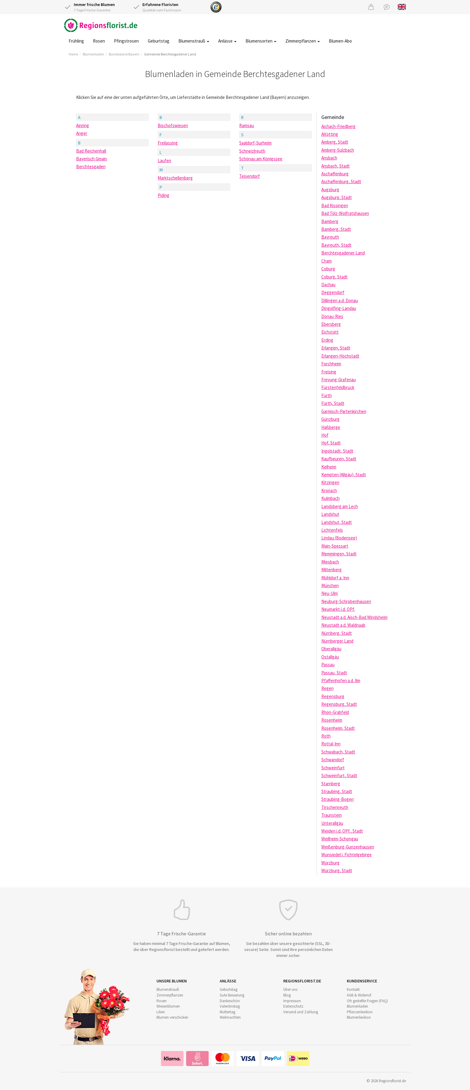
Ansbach (329, 158)
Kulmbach (330, 498)
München (330, 585)
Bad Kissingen (334, 205)
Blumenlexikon (359, 1017)
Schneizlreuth (252, 151)
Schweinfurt (333, 768)
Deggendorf (332, 292)
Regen (327, 688)
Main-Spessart (334, 546)
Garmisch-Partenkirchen (343, 411)
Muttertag (227, 1011)
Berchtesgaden (91, 166)
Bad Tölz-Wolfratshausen (345, 213)
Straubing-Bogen (337, 799)
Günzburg (330, 419)
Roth (326, 736)
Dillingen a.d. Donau (339, 300)
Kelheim (328, 467)
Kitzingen (330, 482)
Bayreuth (330, 237)
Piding (163, 195)
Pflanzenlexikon (360, 1011)
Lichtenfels (332, 530)
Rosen (99, 41)
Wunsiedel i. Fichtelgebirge (346, 854)
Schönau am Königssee (260, 159)
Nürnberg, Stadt (336, 633)
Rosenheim (331, 720)
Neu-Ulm (329, 593)
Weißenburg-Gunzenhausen (347, 847)
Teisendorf (249, 176)
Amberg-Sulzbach (337, 150)
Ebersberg (331, 324)
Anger (81, 133)
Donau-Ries (332, 316)
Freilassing (168, 143)
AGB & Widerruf (359, 995)
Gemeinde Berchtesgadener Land (170, 54)
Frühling (76, 41)
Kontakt (353, 989)
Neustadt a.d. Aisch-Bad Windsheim (354, 617)
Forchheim (331, 364)
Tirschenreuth (334, 807)
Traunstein (331, 815)
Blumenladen (93, 54)
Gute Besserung (232, 995)
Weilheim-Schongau (339, 839)
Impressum (292, 1000)
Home (73, 54)
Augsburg (330, 189)
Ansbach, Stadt (335, 166)
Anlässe (227, 41)
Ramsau (246, 125)
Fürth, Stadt (332, 403)
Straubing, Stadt (336, 791)
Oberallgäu (331, 649)
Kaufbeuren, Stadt (338, 459)
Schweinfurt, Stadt (339, 775)
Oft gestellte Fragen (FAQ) (367, 1000)
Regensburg (332, 696)
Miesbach (330, 562)
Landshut (330, 514)
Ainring (82, 125)
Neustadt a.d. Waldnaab (343, 625)
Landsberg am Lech (339, 506)
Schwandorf (332, 759)
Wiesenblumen (168, 1006)
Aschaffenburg (335, 174)
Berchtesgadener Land (343, 253)
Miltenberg (331, 569)
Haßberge (330, 427)
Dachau (328, 284)
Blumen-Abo (340, 41)
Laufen (164, 160)
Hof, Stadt (331, 443)
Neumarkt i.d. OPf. (338, 609)
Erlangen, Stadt (335, 348)
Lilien (160, 1011)
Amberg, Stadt (334, 142)
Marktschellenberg (175, 178)
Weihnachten (230, 1017)
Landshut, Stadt (336, 522)
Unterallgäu (332, 823)
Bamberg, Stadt (336, 229)
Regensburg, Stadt (339, 704)
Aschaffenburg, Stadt (341, 181)
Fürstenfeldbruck (337, 387)
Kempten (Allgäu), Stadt (343, 474)
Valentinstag (230, 1006)
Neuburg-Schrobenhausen (346, 601)
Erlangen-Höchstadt (340, 356)
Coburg (328, 269)
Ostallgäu (330, 657)
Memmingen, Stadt (339, 554)
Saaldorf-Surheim (255, 143)
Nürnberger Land (337, 641)
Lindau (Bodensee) (339, 538)
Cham (326, 261)
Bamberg (329, 221)
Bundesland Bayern (124, 54)
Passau (328, 664)
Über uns (290, 989)
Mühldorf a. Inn (335, 578)
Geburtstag (158, 41)
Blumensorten (260, 41)
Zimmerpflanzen (302, 41)
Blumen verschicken (172, 1017)
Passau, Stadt (334, 673)
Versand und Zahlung (300, 1011)
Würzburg (330, 863)
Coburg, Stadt (334, 277)
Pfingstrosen (126, 41)
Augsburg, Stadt (336, 197)
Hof (325, 435)
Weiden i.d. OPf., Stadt (342, 831)
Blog (287, 995)
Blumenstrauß (193, 41)
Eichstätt (330, 332)
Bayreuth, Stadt (336, 245)
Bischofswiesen (173, 125)
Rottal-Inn (331, 744)
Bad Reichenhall (91, 151)
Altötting (329, 134)
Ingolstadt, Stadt (337, 451)
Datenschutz (293, 1006)
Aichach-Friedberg (338, 126)
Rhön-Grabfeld (335, 712)
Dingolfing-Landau (338, 308)
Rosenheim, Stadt (338, 728)
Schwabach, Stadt (338, 752)
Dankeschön (230, 1000)
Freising (328, 372)
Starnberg (330, 783)
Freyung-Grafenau (338, 379)
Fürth (326, 395)
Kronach (329, 490)
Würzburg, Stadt (336, 870)
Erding (327, 340)
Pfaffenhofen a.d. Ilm (340, 680)
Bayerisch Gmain (91, 159)
